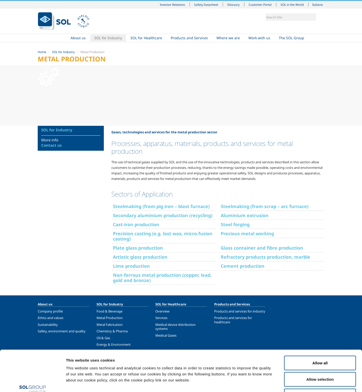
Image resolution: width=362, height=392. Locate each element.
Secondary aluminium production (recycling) (162, 215)
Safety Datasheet (206, 5)
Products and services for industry (239, 311)
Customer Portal (260, 5)
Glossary (233, 5)
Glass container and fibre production (262, 248)
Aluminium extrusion (244, 215)
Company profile (50, 311)
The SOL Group (291, 37)
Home (52, 38)
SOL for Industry (108, 37)
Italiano (317, 5)
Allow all (320, 326)
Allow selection (320, 342)
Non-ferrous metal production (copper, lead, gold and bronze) (162, 277)
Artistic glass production (140, 257)
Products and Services (189, 37)
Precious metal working (247, 233)
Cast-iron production (136, 224)
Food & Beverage (109, 311)
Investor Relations (172, 5)
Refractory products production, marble (265, 257)
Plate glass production (138, 248)
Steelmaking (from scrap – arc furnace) (264, 206)
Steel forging (235, 224)
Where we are (228, 37)
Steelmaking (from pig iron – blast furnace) (161, 206)
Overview (162, 311)
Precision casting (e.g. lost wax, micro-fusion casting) (162, 236)
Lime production (131, 266)
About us (78, 37)
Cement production (242, 266)
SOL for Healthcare (146, 37)
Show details (261, 382)
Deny (320, 359)
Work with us (259, 37)
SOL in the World (292, 5)
